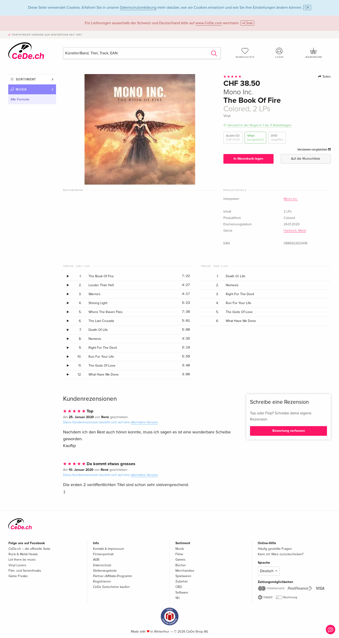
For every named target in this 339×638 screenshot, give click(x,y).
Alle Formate (20, 99)
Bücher (180, 565)
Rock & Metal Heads (23, 554)
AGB (96, 560)
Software (181, 592)
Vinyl (255, 138)
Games (180, 560)
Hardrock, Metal (295, 230)
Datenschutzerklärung (138, 7)
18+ (177, 598)
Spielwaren (183, 576)
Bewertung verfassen (288, 431)
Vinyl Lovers (17, 565)
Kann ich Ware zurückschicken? (280, 554)
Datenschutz (102, 565)
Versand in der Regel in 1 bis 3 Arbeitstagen (259, 125)
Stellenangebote (105, 571)
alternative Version (144, 422)
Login (279, 53)
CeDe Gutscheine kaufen (111, 587)
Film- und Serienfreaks (24, 571)
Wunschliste (245, 53)
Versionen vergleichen (314, 149)
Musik (21, 89)
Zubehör (181, 581)
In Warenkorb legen (248, 159)
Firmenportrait (103, 554)
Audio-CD (233, 138)
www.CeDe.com (208, 23)
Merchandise (184, 571)
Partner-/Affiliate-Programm (112, 576)
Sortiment (26, 79)
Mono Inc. (291, 199)
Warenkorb (313, 53)
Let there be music (22, 560)
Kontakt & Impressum (108, 549)
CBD (178, 587)
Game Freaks (18, 576)
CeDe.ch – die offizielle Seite (29, 549)
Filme (179, 554)
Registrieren (102, 581)
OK (307, 7)
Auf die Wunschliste (305, 159)
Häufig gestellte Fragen (275, 549)
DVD (277, 138)
